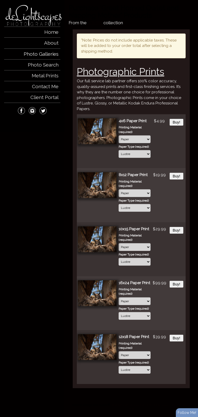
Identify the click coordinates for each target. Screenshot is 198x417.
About (51, 43)
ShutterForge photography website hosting (139, 404)
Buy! (176, 122)
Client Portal (44, 97)
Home (51, 32)
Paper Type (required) (134, 147)
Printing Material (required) (130, 130)
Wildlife (94, 22)
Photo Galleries (41, 54)
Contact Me (45, 86)
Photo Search (43, 65)
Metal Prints (45, 75)
